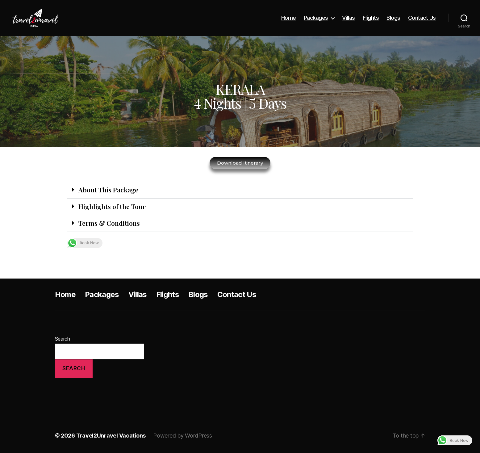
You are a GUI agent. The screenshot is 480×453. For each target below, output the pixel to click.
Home (288, 18)
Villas (348, 18)
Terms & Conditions (109, 223)
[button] (240, 190)
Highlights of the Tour (112, 206)
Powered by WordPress (182, 435)
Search (62, 339)
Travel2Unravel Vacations (111, 435)
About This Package (108, 189)
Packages (316, 18)
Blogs (393, 18)
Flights (371, 18)
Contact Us (422, 18)
